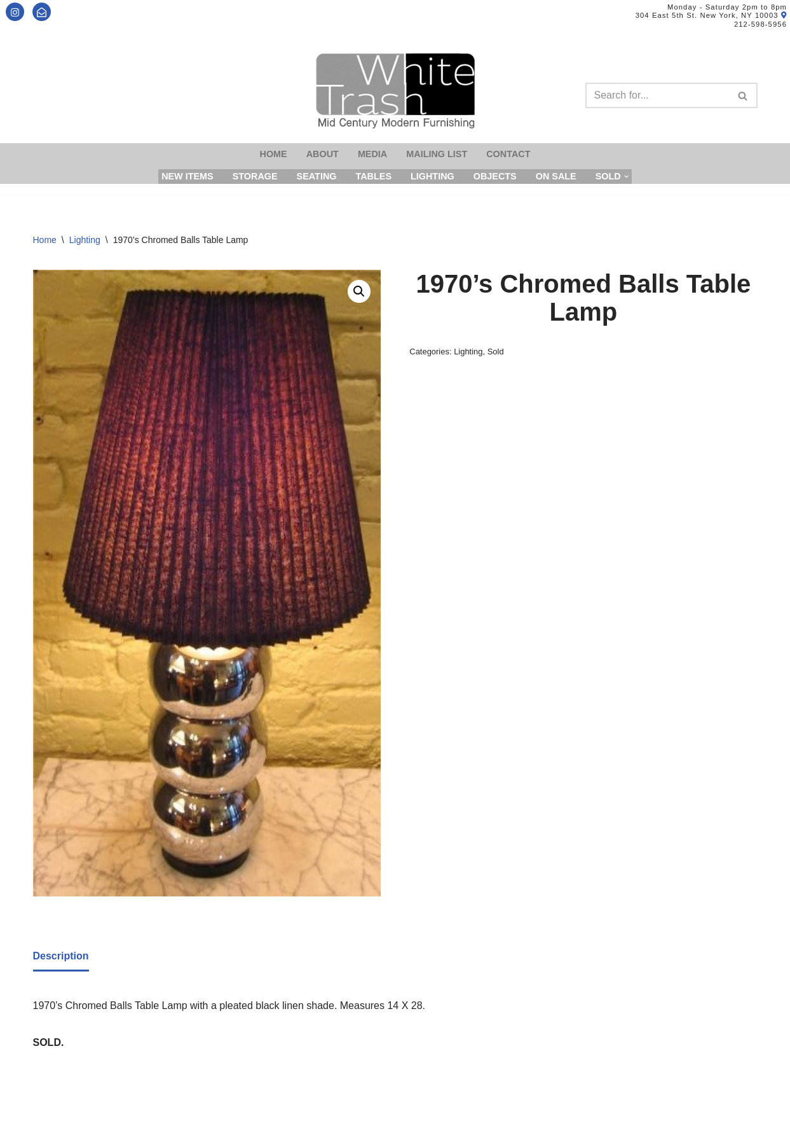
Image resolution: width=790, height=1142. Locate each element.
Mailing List (436, 154)
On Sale (556, 176)
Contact (508, 154)
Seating (317, 176)
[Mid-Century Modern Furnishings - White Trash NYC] (395, 91)
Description (61, 956)
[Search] (657, 95)
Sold (495, 351)
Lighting (432, 176)
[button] (359, 291)
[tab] (61, 956)
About (322, 154)
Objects (495, 176)
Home (273, 154)
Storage (255, 176)
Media (372, 154)
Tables (373, 176)
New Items (187, 176)
